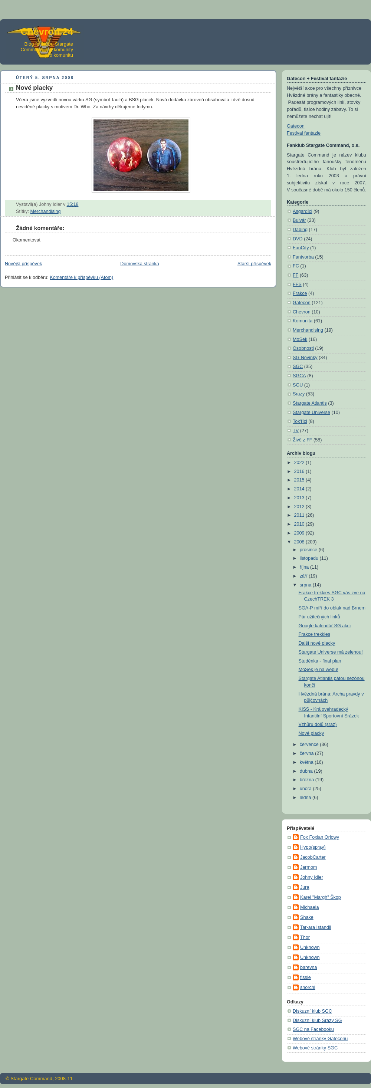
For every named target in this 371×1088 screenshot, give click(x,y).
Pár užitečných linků (319, 616)
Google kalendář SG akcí (325, 625)
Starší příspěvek (254, 263)
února (306, 788)
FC (296, 266)
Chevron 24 (46, 31)
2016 (300, 471)
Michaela (309, 907)
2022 (300, 462)
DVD (298, 238)
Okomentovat (26, 240)
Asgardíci (302, 211)
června (307, 753)
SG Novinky (305, 357)
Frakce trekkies (314, 634)
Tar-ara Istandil (315, 927)
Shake (306, 917)
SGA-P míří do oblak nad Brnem (332, 608)
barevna (308, 967)
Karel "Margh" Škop (320, 897)
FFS (297, 284)
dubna (307, 771)
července (310, 744)
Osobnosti (303, 348)
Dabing (300, 229)
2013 (300, 497)
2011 (300, 515)
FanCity (301, 247)
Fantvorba (303, 257)
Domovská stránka (139, 263)
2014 (300, 489)
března (307, 779)
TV (296, 430)
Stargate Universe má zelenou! (331, 652)
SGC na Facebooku (313, 1029)
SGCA (299, 375)
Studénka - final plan (320, 661)
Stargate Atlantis (310, 403)
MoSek (300, 339)
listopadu (310, 558)
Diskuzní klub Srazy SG (317, 1020)
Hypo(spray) (313, 847)
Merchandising (45, 211)
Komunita (302, 320)
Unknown (310, 947)
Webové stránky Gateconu (320, 1038)
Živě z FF (302, 440)
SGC (298, 366)
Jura (304, 887)
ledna (306, 797)
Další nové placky (317, 643)
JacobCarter (313, 857)
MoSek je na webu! (318, 669)
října (305, 567)
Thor (305, 937)
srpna (306, 585)
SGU (298, 385)
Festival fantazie (304, 133)
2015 (300, 480)
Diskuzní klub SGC (312, 1011)
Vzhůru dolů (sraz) (318, 724)
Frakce (300, 293)
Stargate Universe (311, 412)
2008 (300, 542)
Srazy (299, 394)
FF (295, 275)
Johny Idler (311, 877)
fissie (305, 977)
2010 (300, 524)
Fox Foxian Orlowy (319, 837)
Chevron (302, 312)
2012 (300, 506)
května (307, 762)
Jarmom (308, 867)
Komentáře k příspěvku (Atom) (81, 277)
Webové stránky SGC (315, 1048)
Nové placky (311, 733)
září (304, 576)
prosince (309, 549)
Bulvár (299, 220)
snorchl (307, 987)
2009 (300, 533)
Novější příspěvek (23, 263)
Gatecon (296, 126)
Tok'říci (300, 421)
